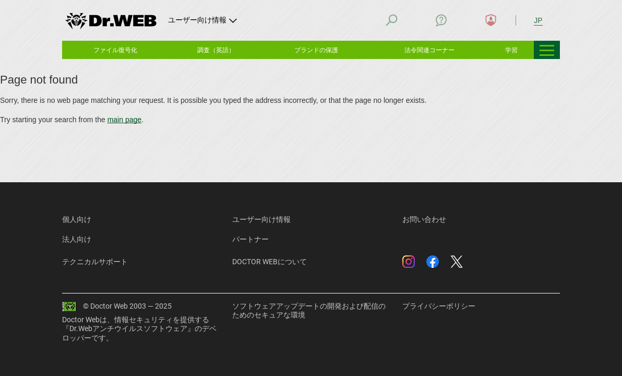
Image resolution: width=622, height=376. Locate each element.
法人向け (76, 239)
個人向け (76, 219)
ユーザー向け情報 (261, 219)
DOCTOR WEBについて (269, 261)
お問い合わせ (424, 219)
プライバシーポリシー (438, 306)
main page (124, 119)
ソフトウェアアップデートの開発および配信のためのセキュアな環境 (309, 311)
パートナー (250, 239)
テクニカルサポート (95, 261)
